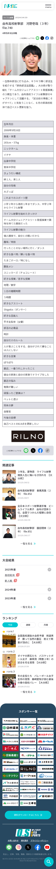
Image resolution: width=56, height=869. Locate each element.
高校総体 (10, 575)
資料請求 (24, 840)
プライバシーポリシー (39, 840)
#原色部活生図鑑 (9, 33)
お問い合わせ (13, 840)
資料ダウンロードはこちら (26, 814)
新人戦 (9, 580)
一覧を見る (26, 543)
